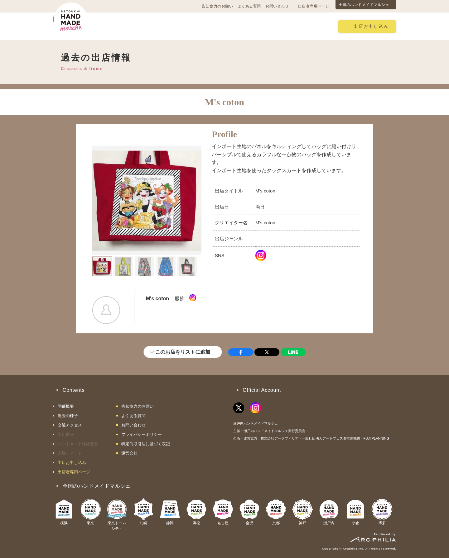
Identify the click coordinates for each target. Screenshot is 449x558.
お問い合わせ (277, 6)
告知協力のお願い (217, 6)
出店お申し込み (371, 26)
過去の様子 (188, 26)
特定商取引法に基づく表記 (145, 443)
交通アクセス (151, 26)
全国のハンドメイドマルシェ (364, 4)
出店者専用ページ (313, 6)
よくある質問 (249, 6)
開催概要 (116, 26)
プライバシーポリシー (141, 434)
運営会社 (129, 453)
